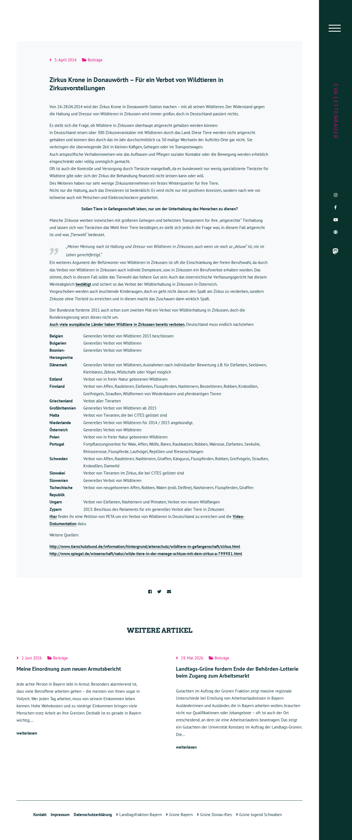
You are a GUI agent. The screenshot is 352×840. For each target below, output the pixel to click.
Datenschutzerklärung (93, 814)
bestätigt (83, 284)
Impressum (60, 814)
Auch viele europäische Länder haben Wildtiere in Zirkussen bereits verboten (117, 324)
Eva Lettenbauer (335, 111)
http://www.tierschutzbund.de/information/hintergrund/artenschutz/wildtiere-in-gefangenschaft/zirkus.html (145, 546)
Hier (53, 516)
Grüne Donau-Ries (214, 814)
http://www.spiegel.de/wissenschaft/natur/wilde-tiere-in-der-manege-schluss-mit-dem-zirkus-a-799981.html (146, 553)
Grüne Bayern (179, 814)
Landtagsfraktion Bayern (139, 814)
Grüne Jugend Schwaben (259, 814)
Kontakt (39, 814)
